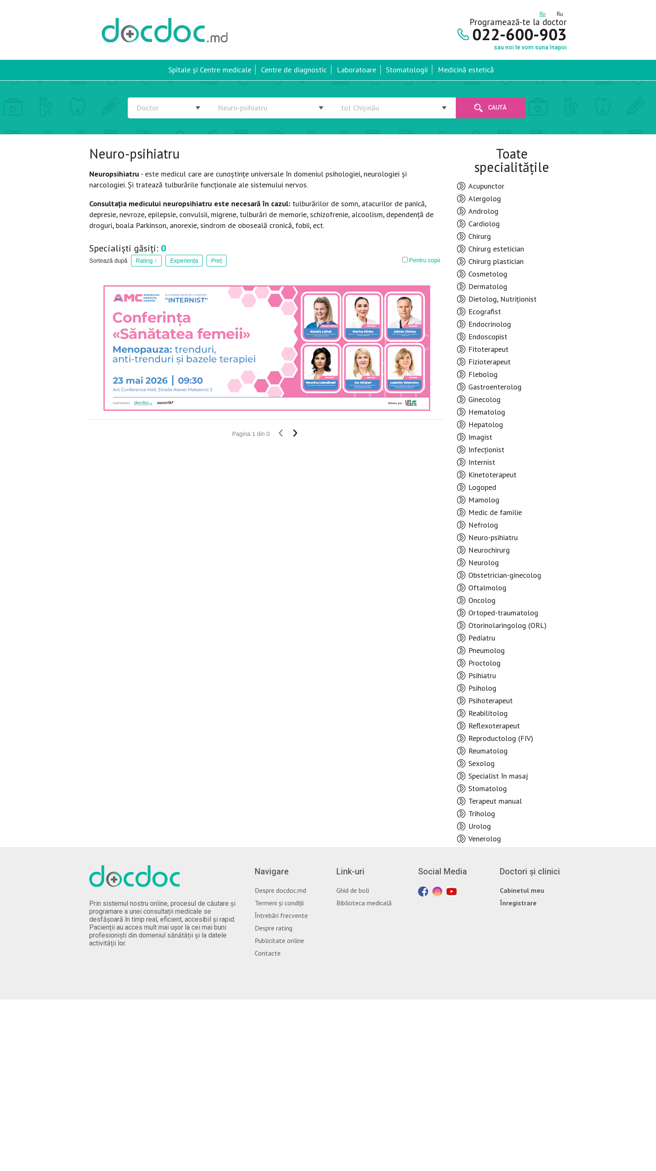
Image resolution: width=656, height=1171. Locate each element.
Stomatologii (407, 69)
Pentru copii (421, 260)
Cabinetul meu (522, 890)
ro (543, 12)
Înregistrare (518, 903)
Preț (216, 260)
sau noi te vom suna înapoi (530, 47)
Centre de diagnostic (294, 69)
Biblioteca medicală (364, 903)
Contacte (268, 953)
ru (560, 12)
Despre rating (273, 928)
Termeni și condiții (279, 903)
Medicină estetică (466, 69)
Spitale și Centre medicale (209, 69)
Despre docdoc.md (280, 890)
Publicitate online (279, 940)
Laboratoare (356, 69)
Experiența (184, 260)
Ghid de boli (352, 890)
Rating (146, 260)
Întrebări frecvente (281, 915)
